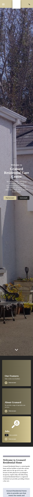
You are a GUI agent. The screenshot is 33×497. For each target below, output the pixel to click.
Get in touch (23, 198)
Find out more (10, 198)
